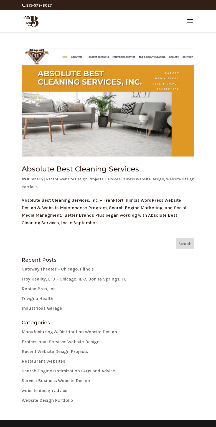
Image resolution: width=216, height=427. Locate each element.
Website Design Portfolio (47, 400)
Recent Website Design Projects (74, 179)
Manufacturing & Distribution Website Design (69, 331)
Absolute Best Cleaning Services (80, 169)
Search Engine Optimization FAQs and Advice (68, 370)
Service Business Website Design (134, 179)
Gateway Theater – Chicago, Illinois (58, 269)
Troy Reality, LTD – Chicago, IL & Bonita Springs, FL (74, 279)
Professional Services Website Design (61, 341)
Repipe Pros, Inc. (39, 288)
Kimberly (35, 179)
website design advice (44, 390)
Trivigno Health (37, 298)
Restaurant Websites (43, 361)
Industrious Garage (42, 308)
